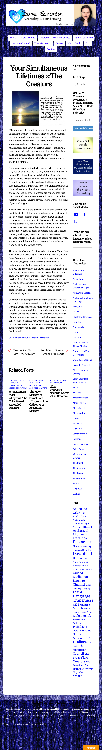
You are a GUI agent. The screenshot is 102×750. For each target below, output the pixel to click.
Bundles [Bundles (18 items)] (87, 550)
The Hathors (79, 478)
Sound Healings (80, 444)
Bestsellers (78, 307)
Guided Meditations (82, 360)
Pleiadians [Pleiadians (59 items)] (80, 626)
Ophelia (76, 418)
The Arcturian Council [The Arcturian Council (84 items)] (80, 649)
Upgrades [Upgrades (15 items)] (78, 672)
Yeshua (76, 494)
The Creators (56, 383)
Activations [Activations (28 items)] (79, 516)
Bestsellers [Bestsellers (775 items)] (82, 544)
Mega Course (79, 403)
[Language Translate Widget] (82, 247)
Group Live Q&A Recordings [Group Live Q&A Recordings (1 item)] (82, 569)
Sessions (44, 37)
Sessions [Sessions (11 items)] (77, 638)
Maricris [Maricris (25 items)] (78, 608)
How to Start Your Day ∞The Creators (24, 352)
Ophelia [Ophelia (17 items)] (77, 623)
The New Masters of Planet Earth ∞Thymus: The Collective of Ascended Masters (38, 401)
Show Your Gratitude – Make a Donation (29, 338)
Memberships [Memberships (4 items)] (79, 620)
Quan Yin (77, 429)
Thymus (77, 483)
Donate (59, 43)
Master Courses (61, 37)
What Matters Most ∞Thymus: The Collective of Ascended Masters (18, 399)
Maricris (77, 393)
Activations (78, 279)
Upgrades (77, 489)
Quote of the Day (17, 380)
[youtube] (76, 214)
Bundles (77, 322)
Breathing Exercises (82, 317)
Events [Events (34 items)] (79, 558)
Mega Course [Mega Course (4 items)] (87, 612)
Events (76, 332)
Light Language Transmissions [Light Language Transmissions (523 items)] (83, 598)
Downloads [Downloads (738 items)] (82, 556)
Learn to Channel (21, 43)
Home (12, 37)
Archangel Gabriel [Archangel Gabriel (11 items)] (82, 527)
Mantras (77, 387)
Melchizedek (79, 408)
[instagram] (76, 221)
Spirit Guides (79, 449)
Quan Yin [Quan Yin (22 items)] (78, 630)
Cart (88, 43)
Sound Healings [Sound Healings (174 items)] (83, 640)
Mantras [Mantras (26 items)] (85, 604)
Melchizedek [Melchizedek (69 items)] (82, 615)
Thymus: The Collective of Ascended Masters (18, 385)
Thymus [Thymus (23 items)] (88, 668)
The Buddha (79, 463)
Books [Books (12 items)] (78, 546)
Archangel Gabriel (82, 293)
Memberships (79, 413)
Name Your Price (83, 37)
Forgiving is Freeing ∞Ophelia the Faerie (52, 352)
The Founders (80, 473)
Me (69, 43)
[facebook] (85, 214)
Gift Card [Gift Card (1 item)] (88, 558)
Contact (51, 49)
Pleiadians (78, 423)
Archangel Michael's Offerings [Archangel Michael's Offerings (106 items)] (80, 534)
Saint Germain (80, 434)
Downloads (78, 327)
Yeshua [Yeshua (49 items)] (77, 676)
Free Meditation (42, 43)
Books (78, 43)
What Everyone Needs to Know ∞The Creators (59, 391)
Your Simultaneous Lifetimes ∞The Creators (38, 76)
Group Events (27, 37)
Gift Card (77, 337)
